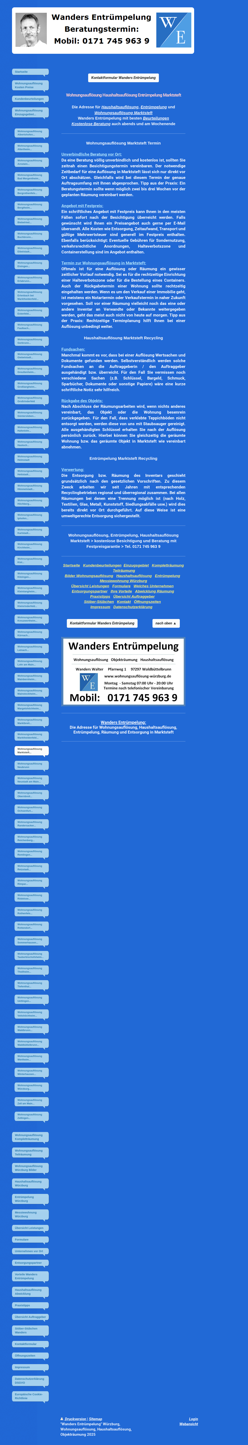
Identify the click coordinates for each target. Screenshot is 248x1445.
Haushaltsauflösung (120, 107)
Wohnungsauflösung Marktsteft (123, 113)
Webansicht (188, 1424)
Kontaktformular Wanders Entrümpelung (123, 77)
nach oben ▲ (166, 623)
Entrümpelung (154, 107)
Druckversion (73, 1419)
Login (193, 1419)
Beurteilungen (156, 118)
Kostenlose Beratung (91, 124)
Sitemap (95, 1419)
